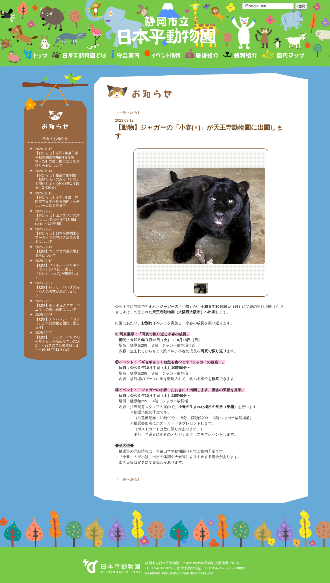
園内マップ (282, 55)
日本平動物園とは (79, 55)
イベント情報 (162, 55)
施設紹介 (202, 55)
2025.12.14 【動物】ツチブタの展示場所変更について (57, 251)
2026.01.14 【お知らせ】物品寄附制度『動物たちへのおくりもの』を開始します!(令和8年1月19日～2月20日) (57, 179)
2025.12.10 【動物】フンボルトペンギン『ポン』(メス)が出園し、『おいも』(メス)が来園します (57, 269)
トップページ (36, 55)
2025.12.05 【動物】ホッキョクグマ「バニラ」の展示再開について (57, 305)
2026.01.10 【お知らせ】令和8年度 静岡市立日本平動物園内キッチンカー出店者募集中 (57, 199)
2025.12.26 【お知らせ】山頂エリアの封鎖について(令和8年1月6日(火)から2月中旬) (57, 217)
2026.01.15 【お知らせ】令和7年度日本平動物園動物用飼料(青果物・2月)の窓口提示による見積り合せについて (57, 157)
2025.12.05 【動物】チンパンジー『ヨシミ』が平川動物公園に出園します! (57, 321)
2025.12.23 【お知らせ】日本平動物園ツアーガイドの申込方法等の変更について (57, 235)
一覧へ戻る (128, 112)
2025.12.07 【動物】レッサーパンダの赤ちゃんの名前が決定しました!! (57, 289)
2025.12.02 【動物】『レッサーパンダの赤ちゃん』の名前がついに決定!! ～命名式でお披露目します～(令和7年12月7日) (57, 341)
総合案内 (125, 55)
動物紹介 (240, 55)
